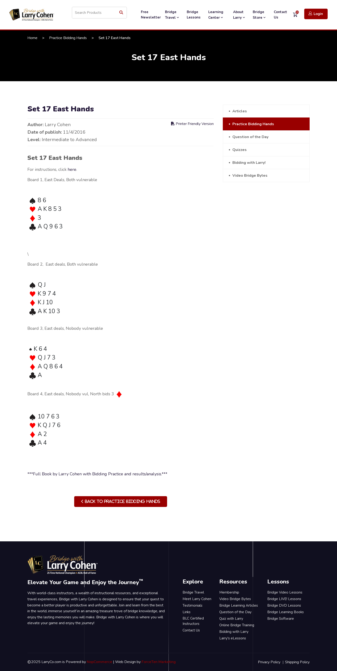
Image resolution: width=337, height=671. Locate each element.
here (72, 169)
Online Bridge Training (236, 625)
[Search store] (99, 12)
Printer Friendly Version (192, 123)
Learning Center (216, 15)
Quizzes (239, 149)
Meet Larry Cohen (197, 599)
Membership (229, 592)
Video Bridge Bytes (249, 175)
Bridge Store (260, 15)
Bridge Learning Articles (238, 605)
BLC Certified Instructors (193, 621)
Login (315, 13)
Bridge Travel (172, 15)
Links (186, 612)
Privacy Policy (269, 662)
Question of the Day (250, 136)
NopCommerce (99, 661)
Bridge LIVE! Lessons (284, 599)
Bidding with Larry (234, 631)
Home (32, 37)
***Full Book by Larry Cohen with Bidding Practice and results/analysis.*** (97, 474)
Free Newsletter (151, 15)
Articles (239, 111)
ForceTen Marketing (159, 661)
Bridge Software (280, 618)
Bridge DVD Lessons (284, 605)
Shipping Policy (297, 662)
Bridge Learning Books (285, 612)
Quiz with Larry (231, 618)
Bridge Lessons (194, 15)
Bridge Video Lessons (284, 592)
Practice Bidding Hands (68, 37)
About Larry (239, 15)
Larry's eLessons (232, 638)
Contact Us (280, 15)
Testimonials (192, 605)
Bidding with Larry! (249, 162)
